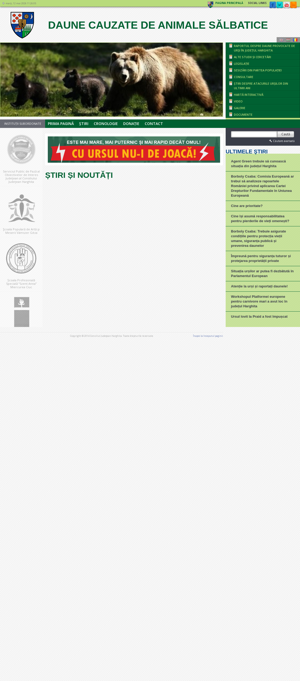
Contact (154, 123)
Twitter (279, 5)
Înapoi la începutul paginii (208, 664)
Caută (285, 134)
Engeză (281, 39)
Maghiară (288, 39)
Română (295, 39)
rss (293, 5)
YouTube (286, 5)
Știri (83, 123)
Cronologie (106, 123)
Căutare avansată (281, 141)
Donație (131, 123)
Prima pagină (61, 123)
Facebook (272, 5)
